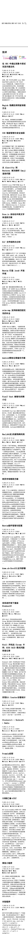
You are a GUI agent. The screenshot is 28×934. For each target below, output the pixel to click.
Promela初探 (7, 753)
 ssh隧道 (10, 141)
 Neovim (5, 281)
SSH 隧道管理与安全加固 (13, 133)
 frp (22, 139)
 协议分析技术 (13, 761)
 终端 (9, 181)
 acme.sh (5, 576)
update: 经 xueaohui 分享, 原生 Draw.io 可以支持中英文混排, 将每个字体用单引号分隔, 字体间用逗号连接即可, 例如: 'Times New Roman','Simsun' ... (13, 233)
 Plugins (12, 321)
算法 (9, 23)
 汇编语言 (5, 806)
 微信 (22, 364)
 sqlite (4, 705)
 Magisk (5, 116)
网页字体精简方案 (10, 479)
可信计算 (14, 57)
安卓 (3, 56)
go (20, 56)
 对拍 (22, 907)
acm (13, 57)
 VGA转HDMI (14, 74)
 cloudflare (13, 576)
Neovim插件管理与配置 (12, 525)
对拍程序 (6, 901)
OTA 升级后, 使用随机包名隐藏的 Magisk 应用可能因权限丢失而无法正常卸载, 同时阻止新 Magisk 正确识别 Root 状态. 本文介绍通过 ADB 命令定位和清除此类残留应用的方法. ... (14, 124)
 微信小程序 (6, 873)
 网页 (4, 487)
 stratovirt (6, 731)
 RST (11, 658)
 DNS (19, 576)
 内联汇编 (13, 806)
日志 (19, 23)
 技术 (17, 72)
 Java (11, 281)
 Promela (5, 761)
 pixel (22, 405)
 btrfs (9, 442)
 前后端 (5, 871)
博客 (6, 23)
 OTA (8, 407)
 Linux (21, 74)
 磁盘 (16, 658)
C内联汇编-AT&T (9, 798)
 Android (5, 366)
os (23, 57)
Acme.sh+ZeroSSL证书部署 (14, 568)
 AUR (4, 76)
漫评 (12, 23)
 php (22, 703)
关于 (16, 23)
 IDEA (20, 281)
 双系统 (5, 614)
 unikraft (14, 731)
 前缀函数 (5, 323)
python (7, 56)
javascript (21, 58)
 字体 (4, 181)
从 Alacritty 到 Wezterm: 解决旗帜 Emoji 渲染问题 (14, 170)
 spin (22, 759)
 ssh (4, 141)
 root (22, 114)
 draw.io (5, 225)
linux (6, 58)
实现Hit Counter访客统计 (14, 697)
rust (24, 58)
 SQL (14, 871)
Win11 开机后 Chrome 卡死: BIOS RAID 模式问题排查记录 (13, 647)
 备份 (14, 442)
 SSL (22, 574)
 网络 (22, 440)
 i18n (11, 225)
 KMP (17, 321)
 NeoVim (5, 533)
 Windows (17, 614)
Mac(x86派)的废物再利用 (13, 434)
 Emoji (14, 181)
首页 (3, 23)
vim (4, 56)
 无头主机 (5, 74)
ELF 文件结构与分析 (11, 242)
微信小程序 (7, 863)
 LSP (15, 281)
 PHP (10, 871)
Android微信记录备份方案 (13, 358)
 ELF (4, 250)
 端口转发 (17, 141)
